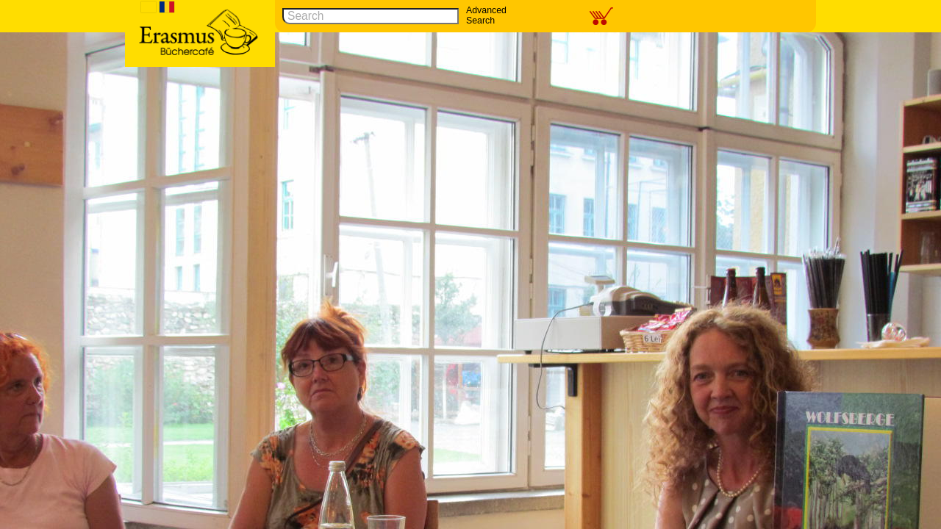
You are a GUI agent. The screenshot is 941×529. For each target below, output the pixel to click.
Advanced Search (486, 15)
